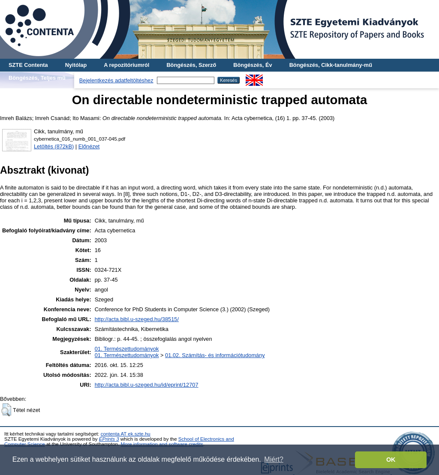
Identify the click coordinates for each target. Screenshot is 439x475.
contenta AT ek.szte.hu (125, 433)
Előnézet (89, 146)
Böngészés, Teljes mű (37, 78)
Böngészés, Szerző (191, 65)
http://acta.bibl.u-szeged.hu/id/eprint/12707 (146, 385)
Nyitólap (76, 65)
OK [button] (391, 459)
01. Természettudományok (127, 349)
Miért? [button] (273, 459)
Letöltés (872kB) (54, 146)
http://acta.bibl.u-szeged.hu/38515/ (137, 319)
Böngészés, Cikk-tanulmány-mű (330, 65)
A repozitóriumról (126, 65)
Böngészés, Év (252, 65)
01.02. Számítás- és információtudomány (215, 355)
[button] (6, 409)
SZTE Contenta (28, 65)
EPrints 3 (109, 439)
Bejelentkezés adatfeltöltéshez (116, 80)
